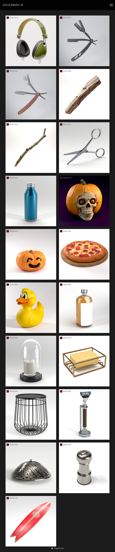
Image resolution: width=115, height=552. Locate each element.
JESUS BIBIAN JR (12, 4)
